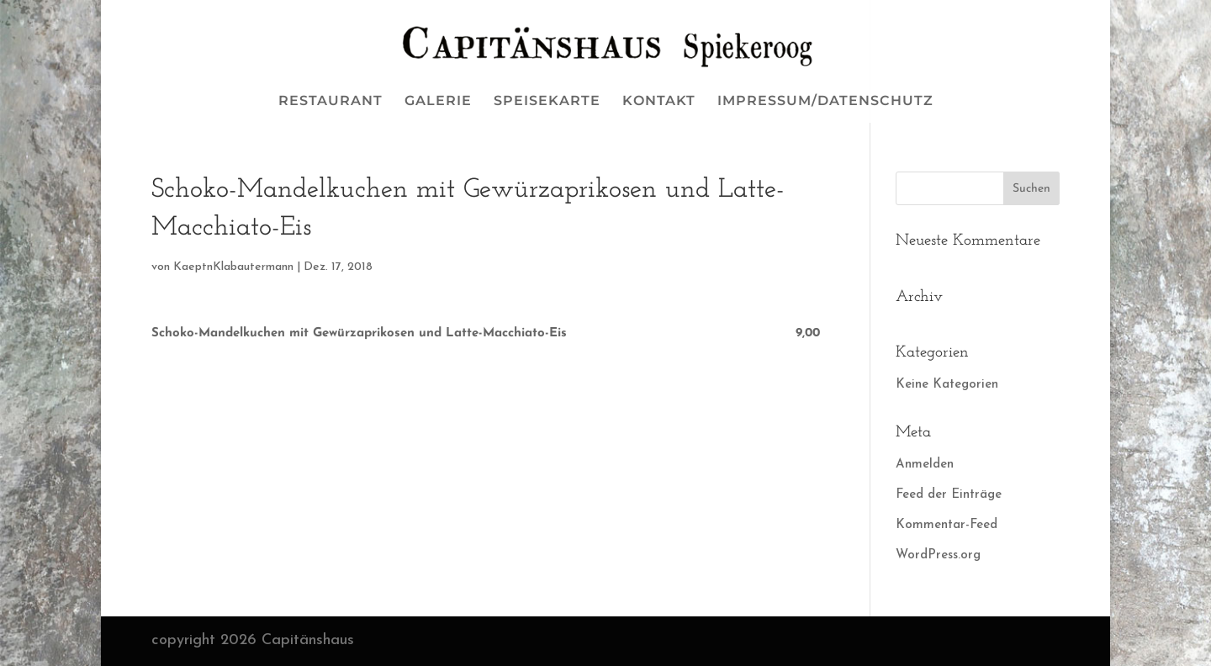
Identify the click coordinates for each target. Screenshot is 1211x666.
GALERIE (438, 101)
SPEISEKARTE (547, 101)
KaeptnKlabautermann (233, 267)
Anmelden (925, 464)
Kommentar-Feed (946, 525)
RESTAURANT (330, 101)
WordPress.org (938, 555)
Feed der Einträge (949, 495)
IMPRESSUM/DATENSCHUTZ (825, 101)
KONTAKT (658, 101)
